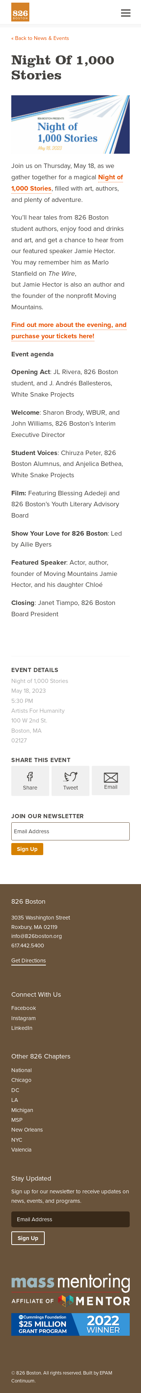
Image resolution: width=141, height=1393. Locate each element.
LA (14, 1100)
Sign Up (27, 849)
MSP (17, 1120)
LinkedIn (21, 1028)
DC (15, 1090)
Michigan (22, 1110)
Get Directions (28, 960)
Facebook (23, 1008)
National (21, 1070)
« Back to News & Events (40, 38)
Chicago (21, 1080)
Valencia (21, 1150)
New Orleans (27, 1130)
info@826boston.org (36, 936)
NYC (16, 1140)
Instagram (23, 1018)
